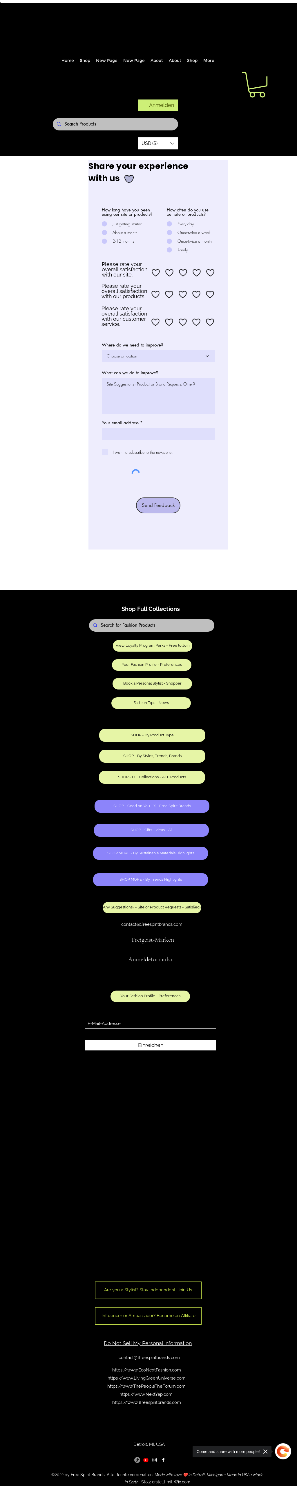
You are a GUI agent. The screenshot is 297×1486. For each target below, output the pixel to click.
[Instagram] (154, 1460)
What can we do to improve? (130, 372)
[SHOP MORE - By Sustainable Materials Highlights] (150, 853)
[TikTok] (137, 1460)
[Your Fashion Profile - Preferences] (151, 665)
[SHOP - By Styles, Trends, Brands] (152, 756)
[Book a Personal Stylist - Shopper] (152, 683)
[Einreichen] (150, 1045)
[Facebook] (163, 1460)
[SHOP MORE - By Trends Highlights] (150, 879)
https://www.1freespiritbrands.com (146, 1402)
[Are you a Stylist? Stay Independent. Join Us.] (148, 1290)
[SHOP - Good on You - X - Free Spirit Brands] (152, 806)
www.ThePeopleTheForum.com (154, 1386)
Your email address (120, 423)
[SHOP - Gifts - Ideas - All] (151, 830)
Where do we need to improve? (132, 345)
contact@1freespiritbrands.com (151, 924)
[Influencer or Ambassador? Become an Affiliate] (148, 1316)
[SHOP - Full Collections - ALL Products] (152, 777)
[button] (158, 143)
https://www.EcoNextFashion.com (146, 1370)
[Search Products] (115, 124)
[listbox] (158, 143)
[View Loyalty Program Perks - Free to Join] (152, 646)
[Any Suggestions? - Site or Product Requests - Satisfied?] (152, 907)
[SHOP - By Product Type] (152, 735)
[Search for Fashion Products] (151, 625)
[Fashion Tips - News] (151, 703)
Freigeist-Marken (153, 939)
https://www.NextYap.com (146, 1394)
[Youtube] (146, 1460)
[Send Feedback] (158, 505)
